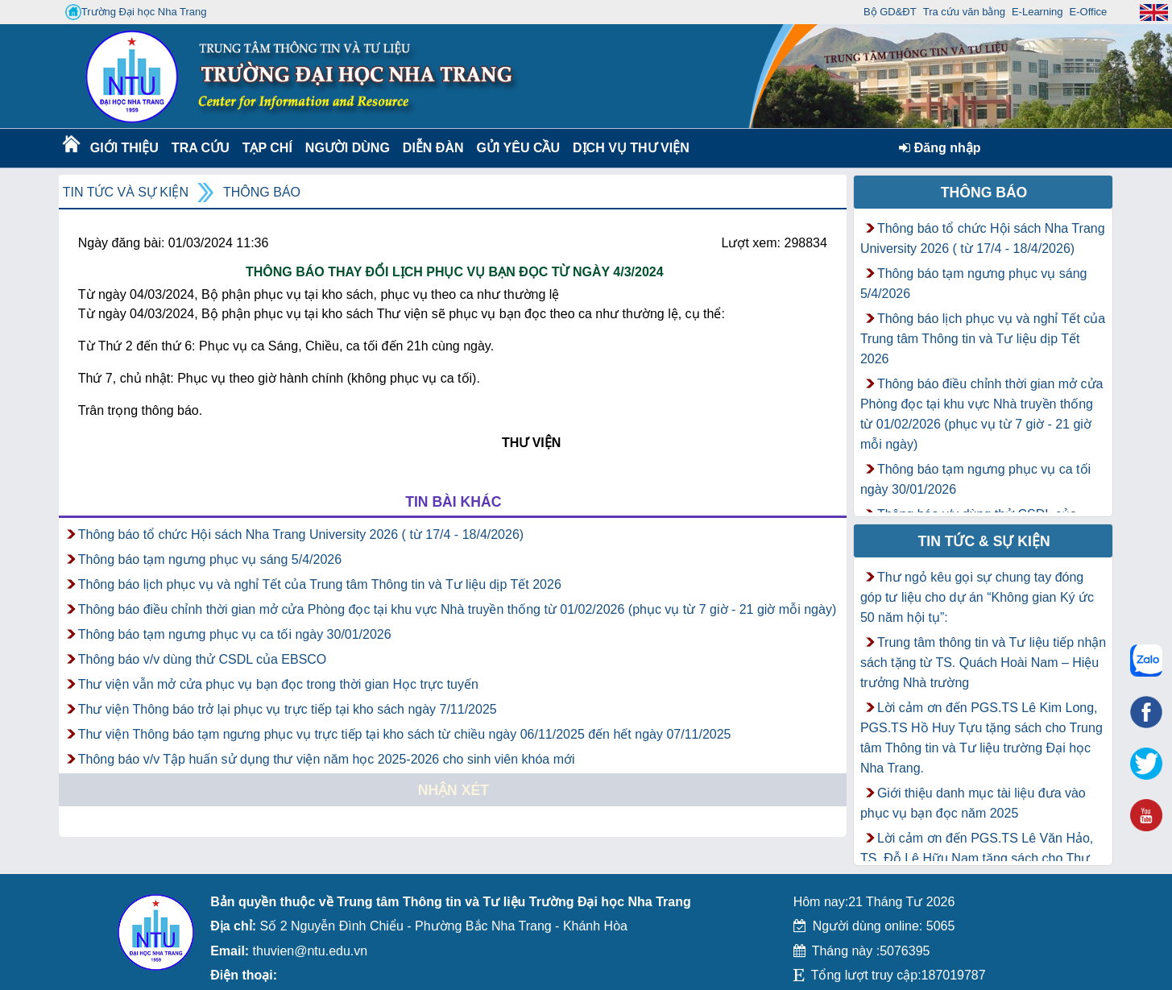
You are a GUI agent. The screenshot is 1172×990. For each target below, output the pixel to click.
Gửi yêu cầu (519, 148)
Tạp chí (267, 148)
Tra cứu (200, 148)
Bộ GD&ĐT (890, 12)
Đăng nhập (939, 148)
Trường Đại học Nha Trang (136, 12)
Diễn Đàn (433, 148)
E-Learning (1037, 12)
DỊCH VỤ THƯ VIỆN (628, 148)
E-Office (1089, 12)
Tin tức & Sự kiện (984, 541)
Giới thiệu (123, 148)
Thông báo (261, 192)
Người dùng (346, 148)
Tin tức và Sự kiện (125, 192)
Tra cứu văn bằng (964, 12)
